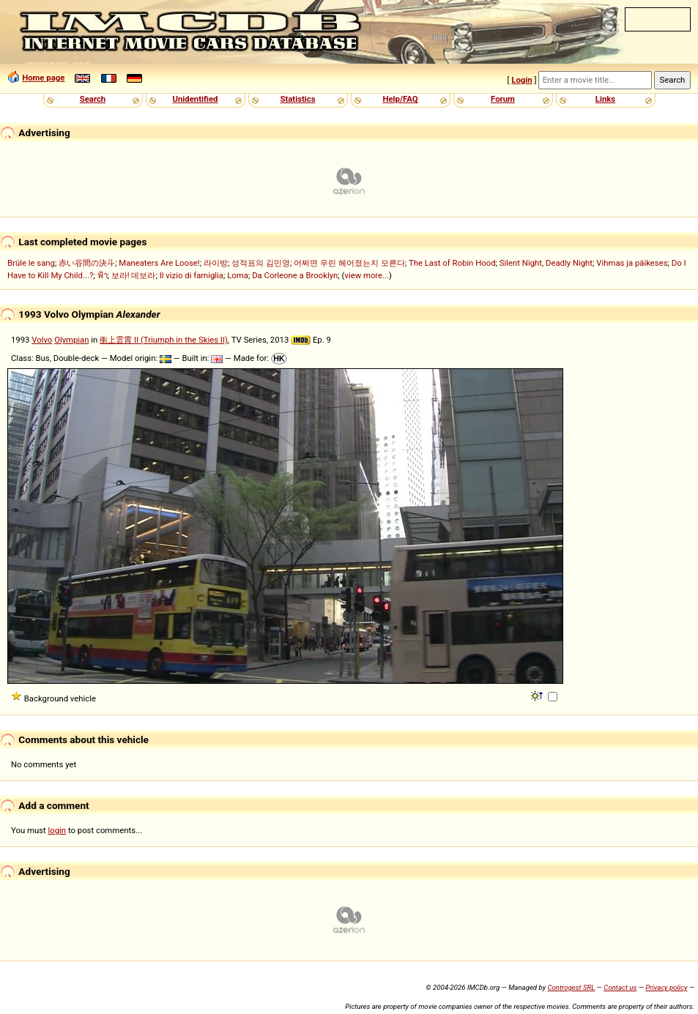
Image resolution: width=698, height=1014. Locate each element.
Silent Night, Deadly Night (546, 263)
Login (521, 80)
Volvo (41, 340)
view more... (366, 275)
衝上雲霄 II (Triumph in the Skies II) (164, 340)
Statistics (297, 99)
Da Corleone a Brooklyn (295, 275)
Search (92, 99)
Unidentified (195, 99)
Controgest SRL (571, 987)
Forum (503, 99)
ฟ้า (102, 275)
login (57, 830)
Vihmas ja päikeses (631, 263)
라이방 (216, 263)
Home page (43, 77)
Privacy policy (666, 987)
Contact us (620, 987)
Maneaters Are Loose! (159, 263)
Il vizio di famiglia (191, 275)
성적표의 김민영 (260, 263)
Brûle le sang (31, 263)
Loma (237, 275)
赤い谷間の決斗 (87, 263)
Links (605, 99)
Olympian (71, 340)
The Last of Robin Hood (452, 263)
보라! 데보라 (133, 275)
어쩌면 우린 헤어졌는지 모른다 (349, 263)
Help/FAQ (399, 99)
